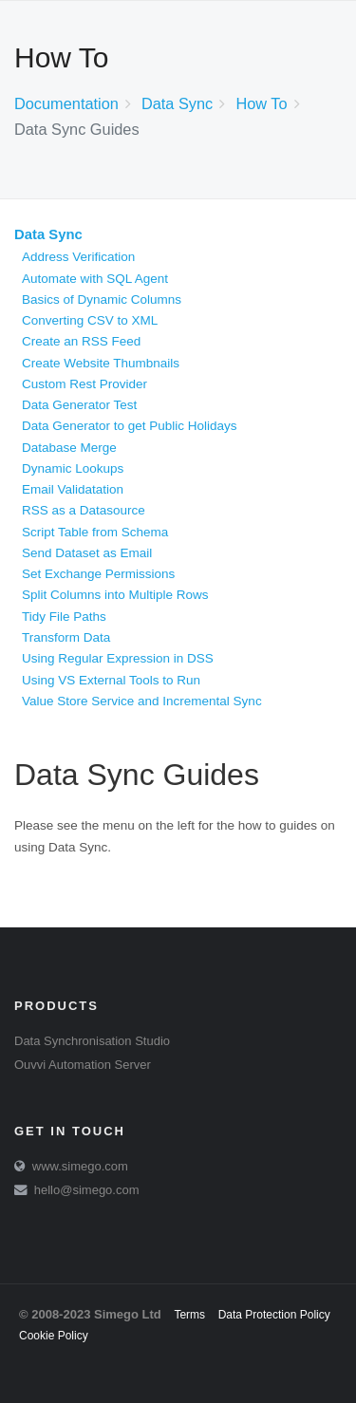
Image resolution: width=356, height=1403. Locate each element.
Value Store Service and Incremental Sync (142, 701)
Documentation (66, 103)
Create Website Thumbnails (100, 363)
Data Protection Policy (274, 1314)
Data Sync (177, 103)
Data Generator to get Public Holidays (129, 426)
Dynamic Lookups (72, 468)
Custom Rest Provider (84, 384)
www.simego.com (80, 1166)
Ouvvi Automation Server (82, 1064)
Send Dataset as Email (87, 553)
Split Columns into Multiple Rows (115, 595)
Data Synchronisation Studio (92, 1041)
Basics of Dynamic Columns (101, 299)
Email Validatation (72, 489)
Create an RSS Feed (81, 341)
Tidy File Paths (64, 616)
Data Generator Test (79, 405)
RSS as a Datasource (83, 510)
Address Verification (78, 257)
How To (261, 103)
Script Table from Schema (95, 532)
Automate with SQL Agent (95, 278)
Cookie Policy (53, 1335)
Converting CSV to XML (90, 320)
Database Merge (69, 447)
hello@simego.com (87, 1190)
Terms (189, 1314)
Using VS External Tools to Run (111, 680)
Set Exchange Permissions (98, 574)
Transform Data (66, 637)
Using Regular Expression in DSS (118, 658)
